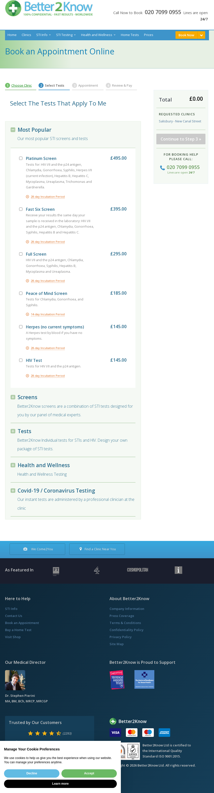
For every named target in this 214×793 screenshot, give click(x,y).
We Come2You (37, 549)
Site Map (117, 644)
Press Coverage (122, 615)
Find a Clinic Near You (97, 549)
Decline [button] (31, 773)
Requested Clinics (177, 114)
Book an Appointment (22, 622)
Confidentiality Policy (127, 630)
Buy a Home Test (18, 630)
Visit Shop (13, 637)
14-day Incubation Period (48, 314)
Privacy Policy (121, 637)
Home (12, 34)
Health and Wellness (96, 34)
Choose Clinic (21, 85)
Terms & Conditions (125, 622)
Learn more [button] (60, 783)
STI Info (42, 34)
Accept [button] (89, 773)
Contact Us (13, 615)
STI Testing (64, 34)
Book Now (186, 35)
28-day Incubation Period (48, 196)
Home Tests (130, 34)
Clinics (26, 34)
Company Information (127, 608)
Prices (148, 34)
